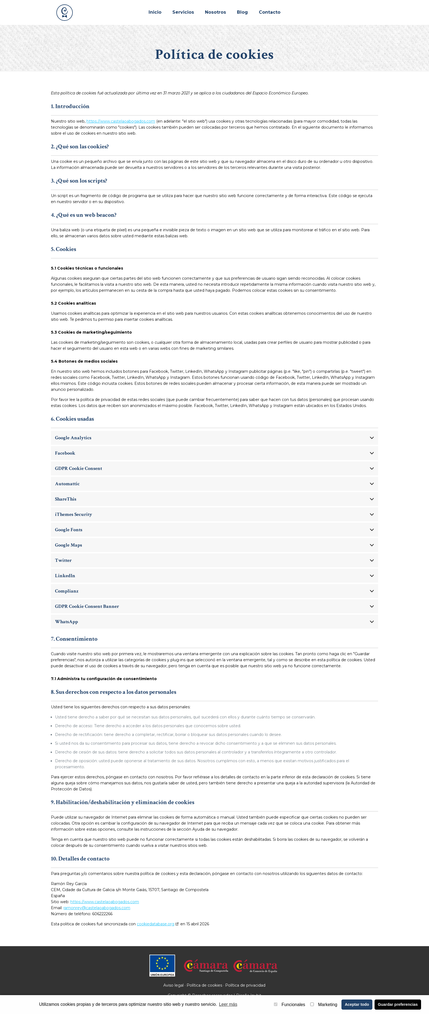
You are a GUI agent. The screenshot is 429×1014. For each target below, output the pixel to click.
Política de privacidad (245, 985)
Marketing (323, 1004)
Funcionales (289, 1004)
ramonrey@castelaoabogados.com (96, 907)
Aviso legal (173, 985)
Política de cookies (204, 985)
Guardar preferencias (398, 1004)
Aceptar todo (357, 1004)
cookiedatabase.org (155, 923)
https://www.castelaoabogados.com (120, 121)
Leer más (228, 1004)
